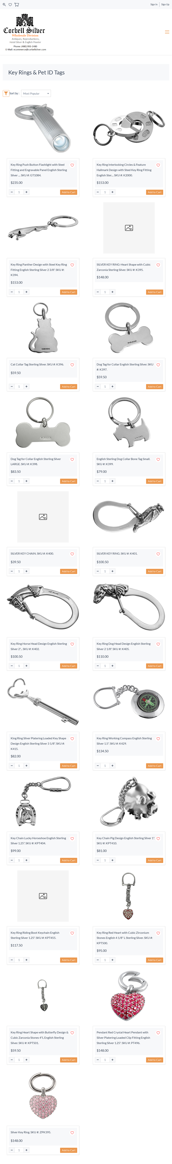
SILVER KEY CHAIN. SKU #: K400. (32, 553)
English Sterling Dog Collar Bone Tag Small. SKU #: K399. (123, 461)
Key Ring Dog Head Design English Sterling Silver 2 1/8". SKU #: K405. (123, 646)
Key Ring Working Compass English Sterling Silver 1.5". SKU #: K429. (124, 740)
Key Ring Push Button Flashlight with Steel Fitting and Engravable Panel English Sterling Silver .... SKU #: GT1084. (39, 170)
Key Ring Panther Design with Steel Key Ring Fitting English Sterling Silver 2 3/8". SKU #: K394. (39, 270)
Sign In (153, 4)
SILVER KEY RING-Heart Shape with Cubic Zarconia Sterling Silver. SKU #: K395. (123, 267)
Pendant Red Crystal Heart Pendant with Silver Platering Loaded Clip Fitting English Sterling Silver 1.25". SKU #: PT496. (123, 1037)
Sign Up (165, 4)
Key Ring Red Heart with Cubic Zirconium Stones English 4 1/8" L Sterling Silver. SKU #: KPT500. (125, 938)
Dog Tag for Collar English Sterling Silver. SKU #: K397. (125, 367)
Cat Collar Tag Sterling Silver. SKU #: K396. (37, 364)
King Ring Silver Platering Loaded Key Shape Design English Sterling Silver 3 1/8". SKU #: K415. (38, 743)
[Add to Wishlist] (72, 165)
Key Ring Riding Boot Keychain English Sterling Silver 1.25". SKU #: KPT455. (35, 935)
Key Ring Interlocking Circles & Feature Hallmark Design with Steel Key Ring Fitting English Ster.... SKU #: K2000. (124, 170)
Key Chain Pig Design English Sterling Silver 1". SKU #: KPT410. (126, 840)
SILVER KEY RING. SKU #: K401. (117, 553)
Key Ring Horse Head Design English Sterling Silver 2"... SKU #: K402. (39, 646)
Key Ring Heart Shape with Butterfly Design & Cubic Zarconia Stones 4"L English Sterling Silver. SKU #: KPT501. (39, 1037)
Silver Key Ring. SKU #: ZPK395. (31, 1132)
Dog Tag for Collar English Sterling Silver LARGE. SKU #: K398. (36, 461)
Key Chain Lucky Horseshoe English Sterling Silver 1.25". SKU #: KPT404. (38, 840)
